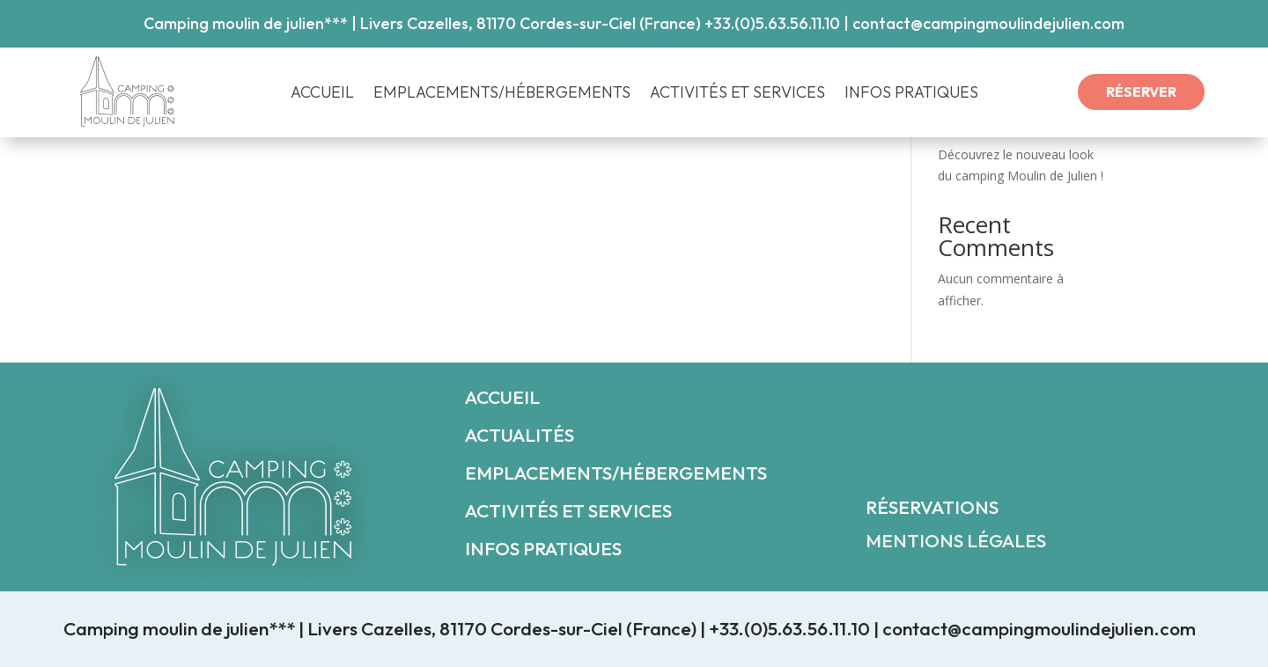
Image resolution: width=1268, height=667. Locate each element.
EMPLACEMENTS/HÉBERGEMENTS (501, 94)
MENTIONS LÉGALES (956, 540)
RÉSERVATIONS (932, 506)
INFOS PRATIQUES (911, 94)
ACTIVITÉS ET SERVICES (737, 94)
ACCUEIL (322, 94)
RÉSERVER (1141, 91)
